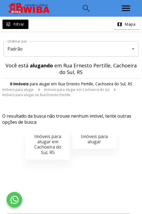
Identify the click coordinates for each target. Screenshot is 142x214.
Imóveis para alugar (18, 89)
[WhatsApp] (14, 199)
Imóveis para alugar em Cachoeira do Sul (76, 89)
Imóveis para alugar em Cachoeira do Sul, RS (47, 144)
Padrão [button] (15, 49)
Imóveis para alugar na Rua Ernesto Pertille (36, 95)
